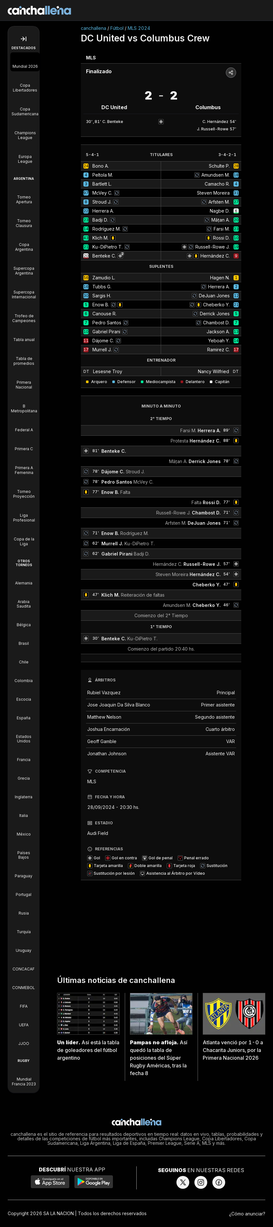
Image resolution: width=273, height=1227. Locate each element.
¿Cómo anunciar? (247, 1213)
